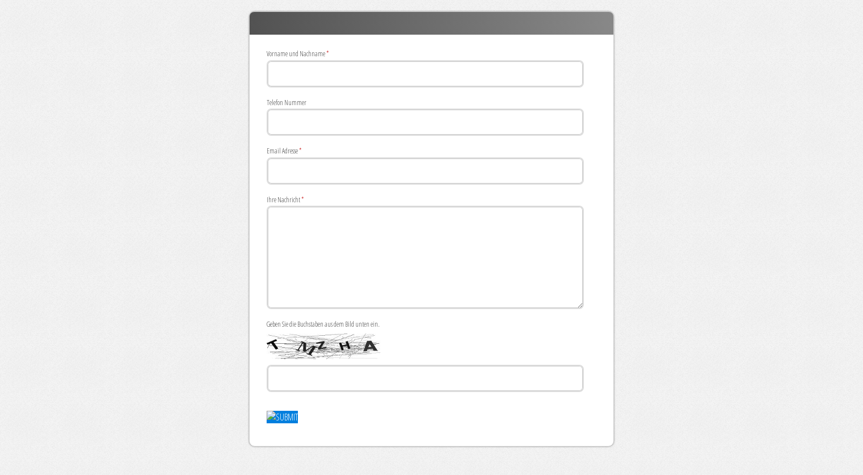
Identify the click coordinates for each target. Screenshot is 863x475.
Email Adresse (284, 151)
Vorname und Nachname (298, 54)
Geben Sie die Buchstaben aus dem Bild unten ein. (323, 324)
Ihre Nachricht (285, 200)
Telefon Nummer (286, 102)
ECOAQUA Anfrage (431, 23)
